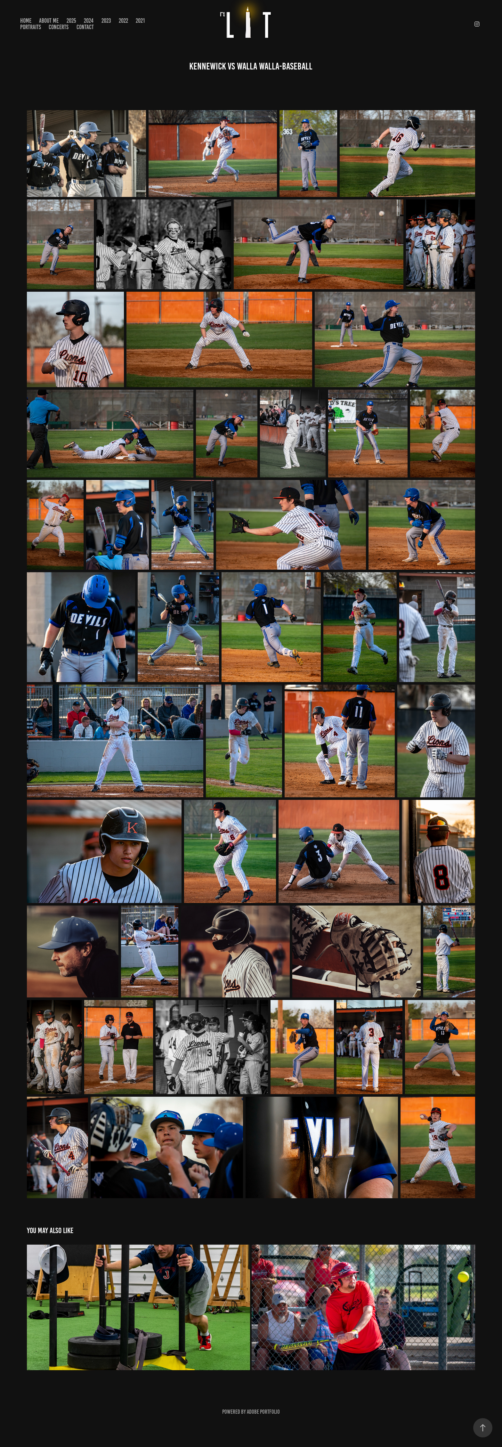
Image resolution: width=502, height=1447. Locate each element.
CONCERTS (59, 27)
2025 (71, 20)
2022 (123, 20)
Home (25, 20)
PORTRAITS (30, 27)
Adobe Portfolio (263, 1412)
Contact (85, 27)
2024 (88, 20)
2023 (106, 20)
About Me (49, 20)
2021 (140, 20)
